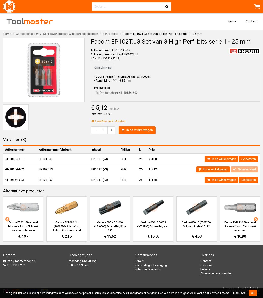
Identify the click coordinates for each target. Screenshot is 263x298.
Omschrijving (103, 67)
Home (232, 21)
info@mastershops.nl (19, 261)
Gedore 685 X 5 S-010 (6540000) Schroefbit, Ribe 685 (110, 226)
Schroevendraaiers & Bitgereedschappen (70, 34)
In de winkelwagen (137, 130)
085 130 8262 (14, 265)
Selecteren (248, 159)
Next (255, 219)
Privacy (205, 269)
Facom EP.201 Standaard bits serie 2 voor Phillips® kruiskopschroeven (23, 226)
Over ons (206, 265)
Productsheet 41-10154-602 (117, 93)
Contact (251, 21)
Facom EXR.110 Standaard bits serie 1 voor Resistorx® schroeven (240, 226)
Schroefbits (110, 34)
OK (253, 293)
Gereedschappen (27, 34)
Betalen (140, 261)
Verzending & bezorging (151, 265)
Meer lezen (239, 292)
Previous (7, 219)
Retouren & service (147, 269)
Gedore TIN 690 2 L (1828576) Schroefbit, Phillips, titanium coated (67, 226)
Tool (29, 21)
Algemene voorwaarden (216, 273)
